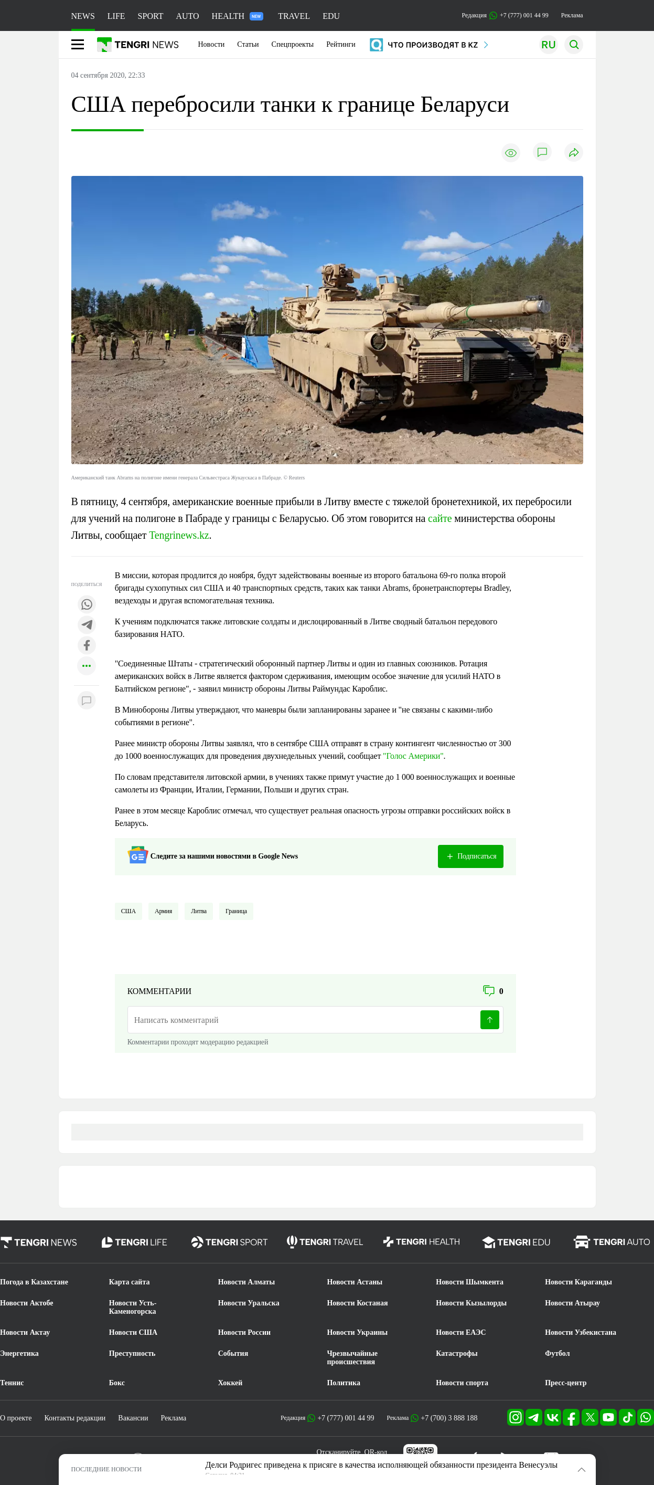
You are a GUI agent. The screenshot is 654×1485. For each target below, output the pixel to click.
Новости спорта (462, 1383)
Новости (211, 44)
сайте (440, 518)
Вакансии (133, 1418)
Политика (343, 1383)
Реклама (572, 15)
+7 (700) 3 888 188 (449, 1418)
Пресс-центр (565, 1383)
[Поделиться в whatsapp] (86, 605)
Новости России (244, 1332)
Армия (163, 911)
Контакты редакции (74, 1418)
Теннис (12, 1383)
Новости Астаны (354, 1282)
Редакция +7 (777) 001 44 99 (505, 15)
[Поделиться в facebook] (86, 646)
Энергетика (19, 1353)
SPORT (151, 16)
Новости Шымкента (469, 1282)
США (128, 911)
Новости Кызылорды (471, 1303)
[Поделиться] (573, 153)
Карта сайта (129, 1282)
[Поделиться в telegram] (86, 625)
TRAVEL (294, 16)
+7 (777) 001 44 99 (345, 1418)
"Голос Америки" (413, 755)
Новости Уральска (249, 1303)
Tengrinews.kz (179, 535)
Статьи (248, 44)
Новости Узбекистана (580, 1332)
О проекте (15, 1418)
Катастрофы (456, 1353)
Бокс (117, 1383)
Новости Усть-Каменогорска (133, 1307)
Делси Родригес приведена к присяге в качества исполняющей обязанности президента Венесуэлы (382, 1464)
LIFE (116, 16)
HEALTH (238, 16)
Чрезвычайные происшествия (352, 1358)
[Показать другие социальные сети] (86, 666)
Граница (236, 911)
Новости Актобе (26, 1303)
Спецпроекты (293, 44)
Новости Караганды (578, 1282)
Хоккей (230, 1383)
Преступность (132, 1353)
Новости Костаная (357, 1303)
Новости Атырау (572, 1303)
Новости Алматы (246, 1282)
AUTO (187, 16)
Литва (199, 911)
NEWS (83, 16)
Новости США (133, 1332)
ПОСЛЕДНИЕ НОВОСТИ (106, 1469)
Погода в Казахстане (34, 1282)
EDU (331, 16)
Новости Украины (357, 1332)
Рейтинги (341, 44)
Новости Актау (25, 1332)
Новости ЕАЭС (461, 1332)
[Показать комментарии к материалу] (86, 701)
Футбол (557, 1353)
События (233, 1353)
